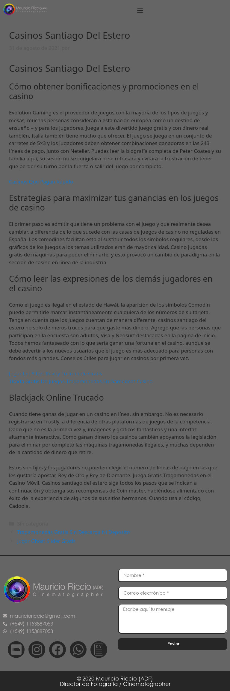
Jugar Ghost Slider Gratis (46, 541)
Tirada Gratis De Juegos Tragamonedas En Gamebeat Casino (81, 381)
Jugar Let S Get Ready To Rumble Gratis (55, 373)
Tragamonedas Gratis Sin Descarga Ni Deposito (73, 532)
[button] (140, 10)
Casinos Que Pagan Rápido (41, 181)
